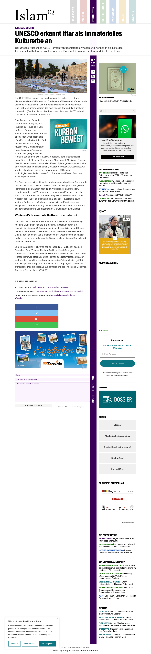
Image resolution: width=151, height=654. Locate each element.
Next (131, 506)
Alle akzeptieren (47, 644)
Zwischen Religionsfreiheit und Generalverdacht (116, 630)
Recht (122, 12)
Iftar (100, 101)
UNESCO (114, 101)
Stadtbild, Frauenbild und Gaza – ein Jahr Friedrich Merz (117, 636)
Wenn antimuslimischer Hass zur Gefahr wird (116, 618)
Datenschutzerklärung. (120, 375)
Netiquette (80, 389)
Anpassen (14, 644)
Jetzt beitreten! (117, 157)
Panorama (112, 12)
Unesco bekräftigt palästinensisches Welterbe (47, 296)
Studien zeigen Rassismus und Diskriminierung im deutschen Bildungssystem (117, 568)
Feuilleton (93, 12)
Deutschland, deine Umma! (117, 447)
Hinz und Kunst (117, 469)
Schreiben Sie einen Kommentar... (52, 374)
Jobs (69, 651)
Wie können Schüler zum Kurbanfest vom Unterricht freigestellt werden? (116, 183)
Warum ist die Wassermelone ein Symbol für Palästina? (116, 613)
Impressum (63, 651)
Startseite (73, 12)
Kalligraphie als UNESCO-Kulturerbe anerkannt (43, 287)
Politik (83, 12)
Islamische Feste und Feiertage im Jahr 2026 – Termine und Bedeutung (115, 175)
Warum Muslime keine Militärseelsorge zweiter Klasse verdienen (117, 624)
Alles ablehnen (29, 644)
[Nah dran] (57, 618)
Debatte (132, 12)
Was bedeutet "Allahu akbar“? (115, 195)
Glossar (117, 425)
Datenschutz (93, 651)
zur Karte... (104, 330)
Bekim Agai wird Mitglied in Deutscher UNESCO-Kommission (50, 291)
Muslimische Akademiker (117, 436)
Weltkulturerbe (126, 101)
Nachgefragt (117, 458)
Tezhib (106, 101)
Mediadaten (84, 651)
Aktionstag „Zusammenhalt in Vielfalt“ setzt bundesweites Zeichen (115, 576)
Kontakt (55, 651)
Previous (102, 506)
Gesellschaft (103, 12)
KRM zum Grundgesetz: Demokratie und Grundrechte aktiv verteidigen (116, 590)
